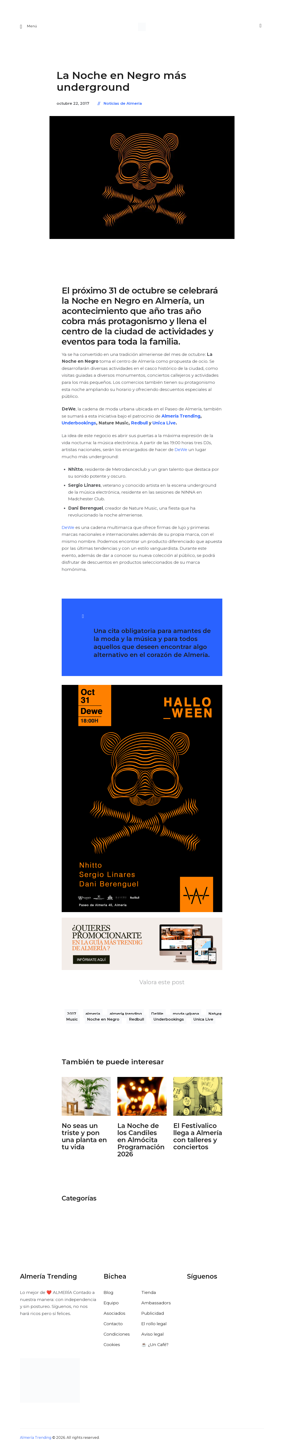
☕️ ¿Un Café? (155, 1346)
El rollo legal (154, 1325)
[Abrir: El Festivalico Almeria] (197, 1098)
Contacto (113, 1325)
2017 (71, 1015)
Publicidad (152, 1315)
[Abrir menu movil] (28, 27)
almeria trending (126, 1015)
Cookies (112, 1346)
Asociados (114, 1315)
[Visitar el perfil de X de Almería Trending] (202, 1294)
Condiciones (117, 1336)
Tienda (148, 1294)
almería (92, 1015)
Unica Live (164, 425)
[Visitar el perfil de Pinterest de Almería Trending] (226, 1294)
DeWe (181, 451)
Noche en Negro (103, 1021)
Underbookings (79, 425)
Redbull (140, 425)
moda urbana (186, 1015)
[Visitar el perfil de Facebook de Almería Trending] (190, 1294)
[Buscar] (259, 27)
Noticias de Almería (122, 105)
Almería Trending (181, 417)
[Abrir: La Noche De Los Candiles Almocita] (141, 1098)
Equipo (111, 1304)
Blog (108, 1294)
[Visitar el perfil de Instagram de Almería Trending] (214, 1294)
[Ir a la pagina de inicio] (142, 27)
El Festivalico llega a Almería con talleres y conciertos (197, 1138)
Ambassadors (156, 1304)
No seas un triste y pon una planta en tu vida (84, 1138)
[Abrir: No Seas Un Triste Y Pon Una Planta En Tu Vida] (86, 1098)
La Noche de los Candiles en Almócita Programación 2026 (141, 1142)
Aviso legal (152, 1336)
